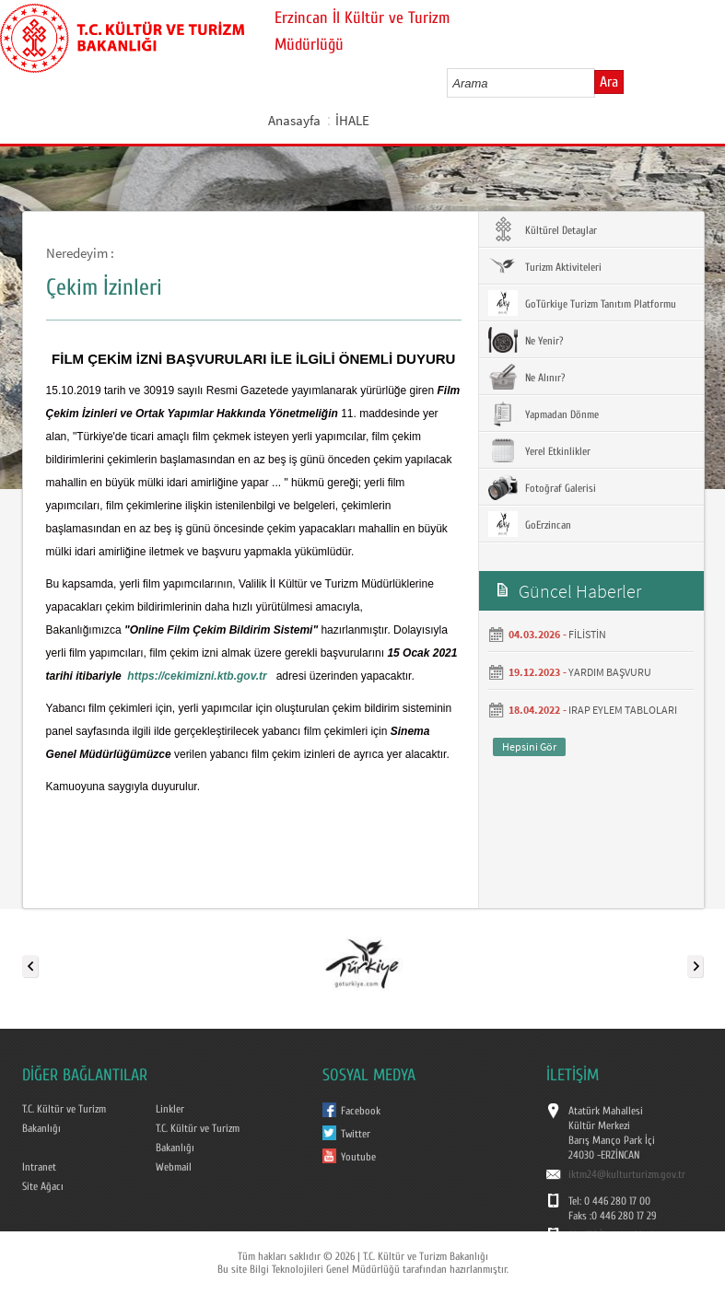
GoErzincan (529, 524)
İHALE (352, 120)
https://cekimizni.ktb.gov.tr (196, 676)
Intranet (39, 1166)
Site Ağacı (43, 1186)
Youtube (358, 1156)
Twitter (355, 1133)
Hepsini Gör (529, 746)
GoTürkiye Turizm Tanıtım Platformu (582, 303)
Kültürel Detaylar (542, 229)
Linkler (170, 1108)
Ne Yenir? (525, 340)
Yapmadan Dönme (543, 413)
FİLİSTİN (587, 634)
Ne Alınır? (526, 377)
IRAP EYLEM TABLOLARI (622, 710)
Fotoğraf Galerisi (542, 487)
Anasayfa (294, 120)
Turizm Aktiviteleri (545, 266)
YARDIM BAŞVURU (609, 672)
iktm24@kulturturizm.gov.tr (626, 1174)
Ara (609, 82)
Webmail (174, 1166)
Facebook (360, 1110)
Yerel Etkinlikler (539, 450)
